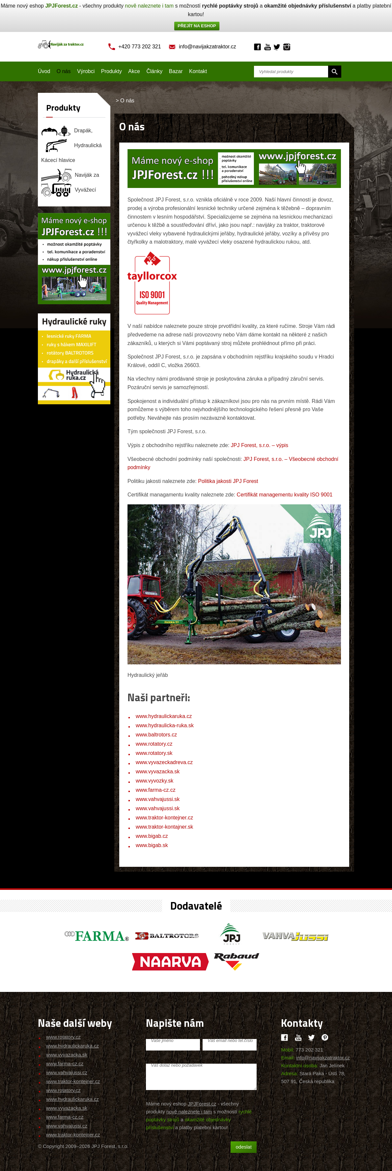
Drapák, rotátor (67, 130)
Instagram (286, 46)
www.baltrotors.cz (156, 734)
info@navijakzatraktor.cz (207, 46)
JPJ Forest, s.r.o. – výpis (259, 445)
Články (154, 71)
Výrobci (86, 71)
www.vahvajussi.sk (158, 799)
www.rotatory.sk (154, 753)
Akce (134, 71)
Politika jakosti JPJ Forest (228, 481)
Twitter (276, 46)
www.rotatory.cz (154, 744)
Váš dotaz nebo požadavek (177, 1065)
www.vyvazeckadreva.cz (164, 762)
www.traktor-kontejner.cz (164, 817)
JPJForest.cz (61, 6)
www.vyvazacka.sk (158, 771)
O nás (64, 71)
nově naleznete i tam (149, 6)
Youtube (267, 46)
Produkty (111, 71)
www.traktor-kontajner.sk (164, 827)
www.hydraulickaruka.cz (164, 716)
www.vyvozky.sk (154, 781)
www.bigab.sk (152, 845)
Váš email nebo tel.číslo (230, 1040)
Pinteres (325, 1037)
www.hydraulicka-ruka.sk (165, 725)
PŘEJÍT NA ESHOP (197, 25)
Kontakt (198, 71)
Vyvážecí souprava (69, 190)
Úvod (44, 71)
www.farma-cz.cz (156, 790)
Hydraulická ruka (71, 145)
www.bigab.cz (152, 836)
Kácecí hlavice (58, 160)
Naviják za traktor (70, 175)
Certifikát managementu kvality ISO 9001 (285, 494)
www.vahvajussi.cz (66, 1072)
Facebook (257, 46)
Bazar (176, 71)
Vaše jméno (162, 1040)
